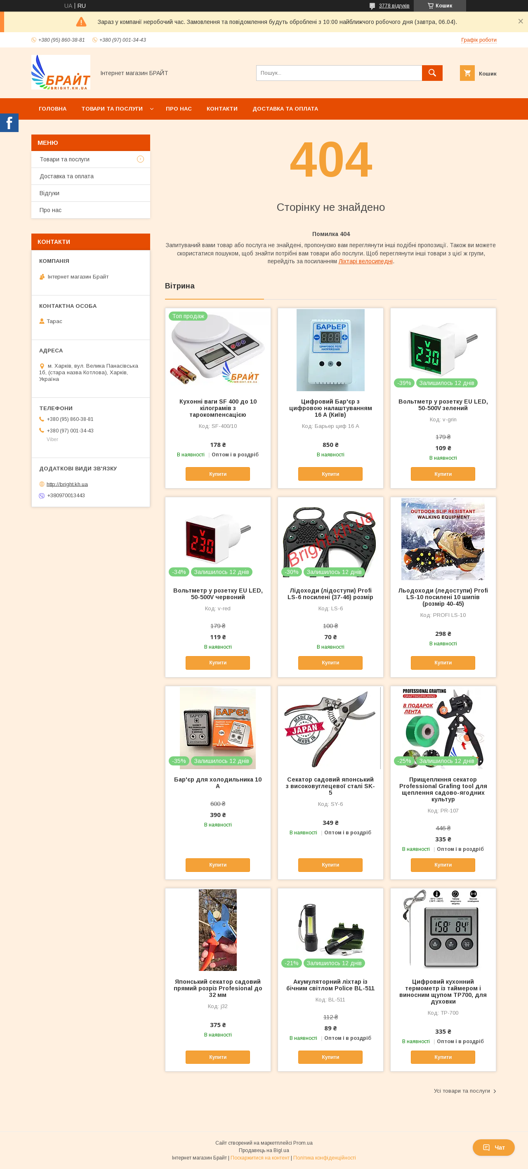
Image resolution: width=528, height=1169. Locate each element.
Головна (52, 109)
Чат (494, 1147)
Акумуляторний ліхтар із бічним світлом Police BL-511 (330, 985)
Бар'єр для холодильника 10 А (218, 782)
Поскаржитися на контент (260, 1158)
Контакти (222, 109)
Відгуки (49, 193)
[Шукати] (432, 73)
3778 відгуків (394, 6)
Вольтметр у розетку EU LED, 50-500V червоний (218, 593)
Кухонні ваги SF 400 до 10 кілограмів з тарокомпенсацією (218, 408)
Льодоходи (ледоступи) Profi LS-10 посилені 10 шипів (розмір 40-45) (443, 597)
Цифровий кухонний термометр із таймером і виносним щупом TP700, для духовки (443, 991)
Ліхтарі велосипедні (366, 261)
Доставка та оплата (285, 109)
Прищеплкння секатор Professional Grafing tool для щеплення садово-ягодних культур (443, 789)
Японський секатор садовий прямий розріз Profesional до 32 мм (218, 988)
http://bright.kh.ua (67, 484)
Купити (217, 474)
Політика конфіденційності (324, 1158)
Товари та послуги (112, 109)
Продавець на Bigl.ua (264, 1150)
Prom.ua (303, 1143)
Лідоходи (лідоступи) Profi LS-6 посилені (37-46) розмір (330, 593)
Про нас (179, 109)
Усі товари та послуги (462, 1091)
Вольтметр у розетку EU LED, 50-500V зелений (443, 404)
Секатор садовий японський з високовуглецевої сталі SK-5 (330, 786)
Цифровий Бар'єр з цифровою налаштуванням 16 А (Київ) (330, 408)
